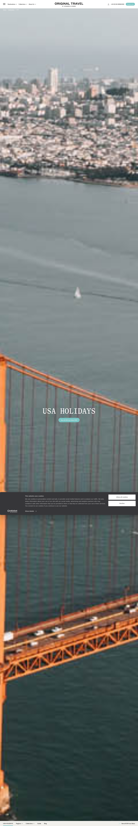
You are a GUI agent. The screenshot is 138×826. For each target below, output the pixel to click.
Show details (29, 822)
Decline (121, 814)
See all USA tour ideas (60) (69, 420)
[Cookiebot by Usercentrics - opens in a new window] (12, 822)
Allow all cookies (122, 808)
